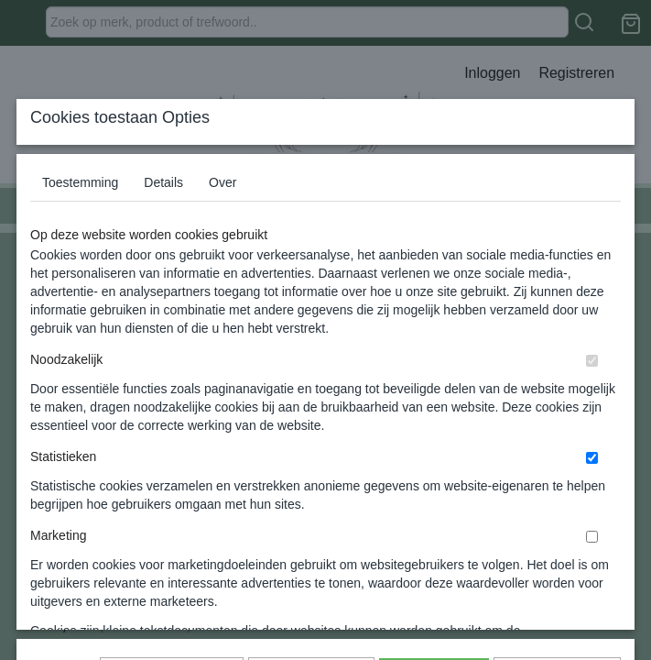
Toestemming (80, 303)
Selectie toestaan (311, 546)
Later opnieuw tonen (172, 546)
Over (222, 303)
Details (163, 303)
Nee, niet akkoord (557, 546)
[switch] (592, 482)
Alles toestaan (434, 546)
